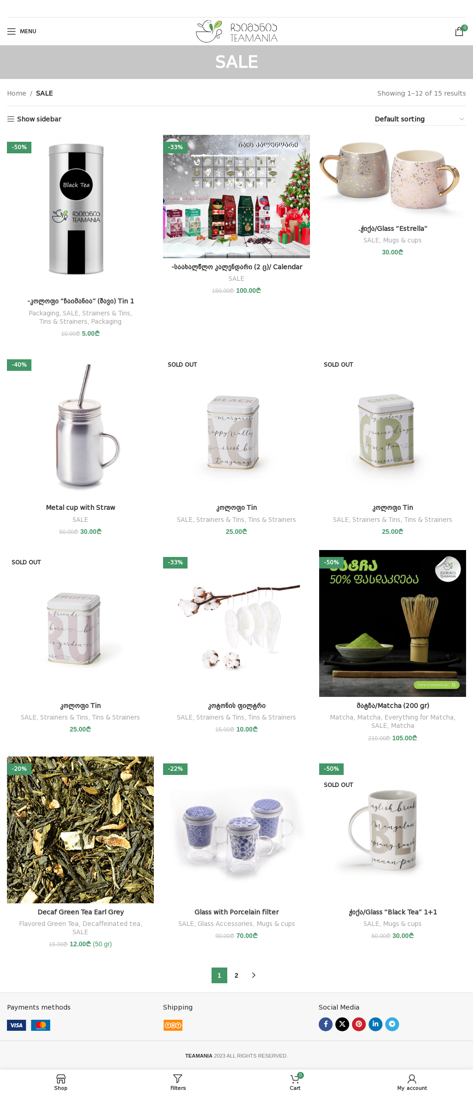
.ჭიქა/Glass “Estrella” (392, 228)
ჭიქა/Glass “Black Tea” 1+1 (393, 912)
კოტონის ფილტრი (237, 705)
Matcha (341, 717)
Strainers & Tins (106, 313)
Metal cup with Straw (80, 507)
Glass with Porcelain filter (236, 912)
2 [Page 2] (236, 975)
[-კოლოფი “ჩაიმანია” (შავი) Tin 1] (80, 214)
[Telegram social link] (392, 1024)
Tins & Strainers (63, 321)
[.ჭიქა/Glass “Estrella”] (392, 177)
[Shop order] (420, 119)
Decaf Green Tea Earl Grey (80, 912)
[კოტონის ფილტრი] (236, 623)
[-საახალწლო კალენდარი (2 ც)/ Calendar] (236, 196)
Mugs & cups (402, 240)
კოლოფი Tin (236, 507)
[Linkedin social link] (375, 1024)
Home (16, 93)
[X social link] (342, 1024)
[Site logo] (236, 31)
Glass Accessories (225, 923)
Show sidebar (39, 119)
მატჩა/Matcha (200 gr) (393, 705)
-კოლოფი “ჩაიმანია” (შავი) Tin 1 (80, 301)
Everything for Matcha (419, 717)
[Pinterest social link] (359, 1024)
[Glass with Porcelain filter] (236, 829)
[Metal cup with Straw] (80, 425)
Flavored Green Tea (49, 923)
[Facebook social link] (326, 1024)
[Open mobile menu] (21, 31)
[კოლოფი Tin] (236, 425)
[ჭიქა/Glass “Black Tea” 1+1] (392, 829)
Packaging (44, 313)
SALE (71, 313)
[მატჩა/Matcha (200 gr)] (392, 623)
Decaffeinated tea (111, 923)
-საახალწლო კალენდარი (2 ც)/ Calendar (236, 267)
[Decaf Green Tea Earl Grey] (80, 829)
